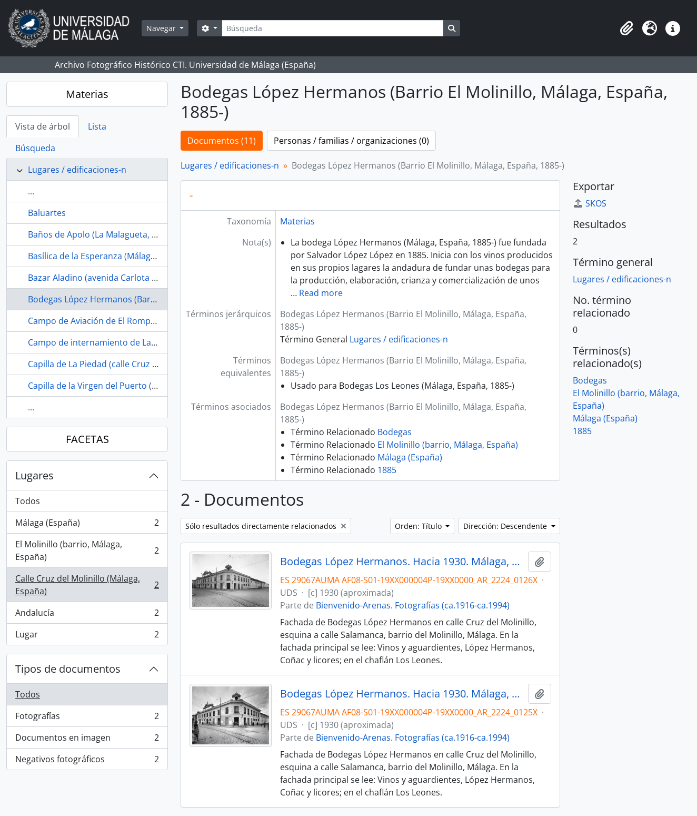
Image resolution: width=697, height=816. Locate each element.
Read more (321, 293)
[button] (626, 28)
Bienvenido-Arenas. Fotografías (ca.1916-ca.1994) (413, 605)
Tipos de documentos (68, 669)
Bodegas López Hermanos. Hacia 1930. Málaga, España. (402, 693)
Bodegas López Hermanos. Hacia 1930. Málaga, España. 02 (402, 561)
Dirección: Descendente (506, 526)
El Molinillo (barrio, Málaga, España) (87, 550)
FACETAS (87, 439)
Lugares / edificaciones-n (77, 169)
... (31, 191)
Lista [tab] (97, 126)
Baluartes (47, 213)
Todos (27, 501)
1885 (386, 470)
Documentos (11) (221, 140)
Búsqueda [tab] (35, 148)
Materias (87, 94)
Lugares (34, 475)
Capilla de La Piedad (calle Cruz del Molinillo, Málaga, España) (148, 364)
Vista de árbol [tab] (42, 126)
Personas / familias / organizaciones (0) (351, 140)
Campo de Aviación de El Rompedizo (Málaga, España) (134, 321)
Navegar (162, 28)
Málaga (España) (87, 525)
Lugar (87, 636)
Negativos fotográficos (87, 761)
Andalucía (87, 615)
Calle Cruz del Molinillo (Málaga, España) (87, 585)
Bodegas (394, 432)
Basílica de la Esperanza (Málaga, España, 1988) (121, 256)
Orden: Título (419, 526)
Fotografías (87, 718)
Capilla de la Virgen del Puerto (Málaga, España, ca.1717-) (140, 385)
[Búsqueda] (333, 28)
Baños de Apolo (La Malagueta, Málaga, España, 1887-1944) (144, 234)
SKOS (589, 203)
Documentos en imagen (87, 740)
